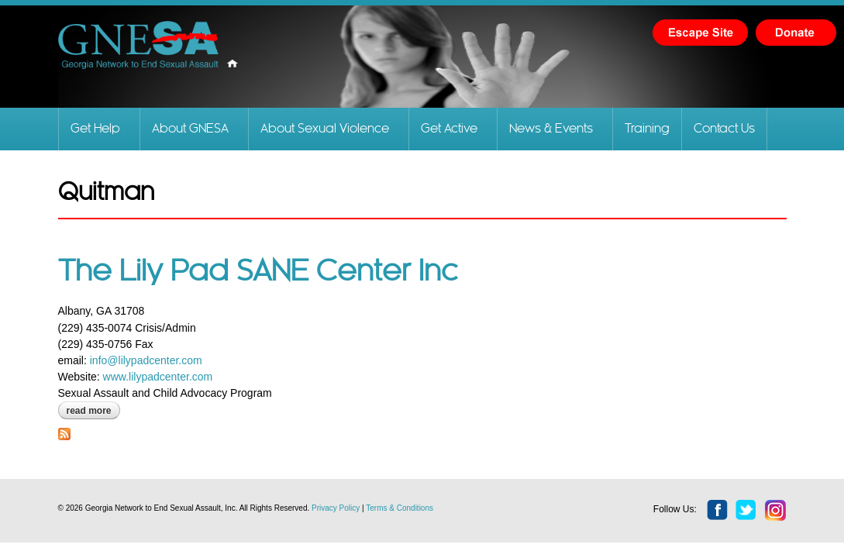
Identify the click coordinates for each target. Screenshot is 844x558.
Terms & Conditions (399, 508)
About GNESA (190, 129)
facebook (718, 511)
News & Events (551, 129)
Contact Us (724, 129)
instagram (776, 511)
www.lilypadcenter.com (158, 376)
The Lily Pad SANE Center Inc (258, 272)
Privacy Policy (336, 508)
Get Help (95, 129)
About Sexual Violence (324, 129)
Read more (93, 410)
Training (647, 129)
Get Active (449, 129)
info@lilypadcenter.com (146, 360)
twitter (746, 511)
